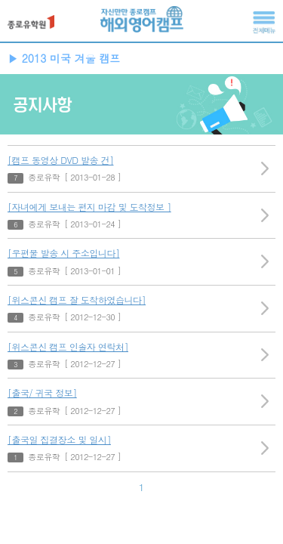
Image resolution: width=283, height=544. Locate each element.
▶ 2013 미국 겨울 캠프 (64, 58)
